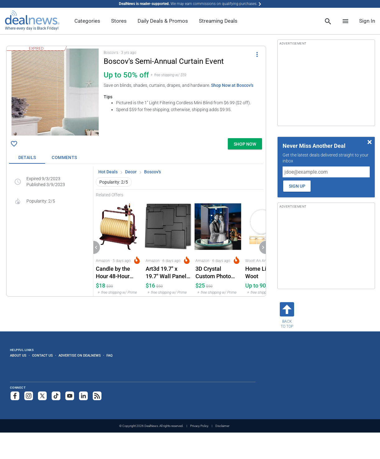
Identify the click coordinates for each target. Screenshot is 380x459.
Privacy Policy (199, 426)
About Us (18, 355)
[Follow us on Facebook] (15, 396)
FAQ (109, 355)
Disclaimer (222, 426)
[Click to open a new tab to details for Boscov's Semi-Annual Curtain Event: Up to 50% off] (55, 92)
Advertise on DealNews (80, 355)
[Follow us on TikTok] (56, 396)
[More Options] (257, 54)
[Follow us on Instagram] (29, 396)
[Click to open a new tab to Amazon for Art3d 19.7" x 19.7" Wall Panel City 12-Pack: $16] (168, 247)
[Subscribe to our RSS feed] (97, 396)
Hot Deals (108, 171)
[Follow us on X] (42, 396)
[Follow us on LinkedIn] (83, 396)
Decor (131, 171)
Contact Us (42, 355)
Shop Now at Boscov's (232, 85)
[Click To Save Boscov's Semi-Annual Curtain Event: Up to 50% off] (14, 144)
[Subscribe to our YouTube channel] (70, 396)
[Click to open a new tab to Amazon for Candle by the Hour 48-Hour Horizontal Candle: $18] (118, 247)
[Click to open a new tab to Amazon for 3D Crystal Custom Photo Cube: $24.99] (218, 247)
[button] (136, 91)
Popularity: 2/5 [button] (113, 182)
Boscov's (152, 171)
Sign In (367, 21)
